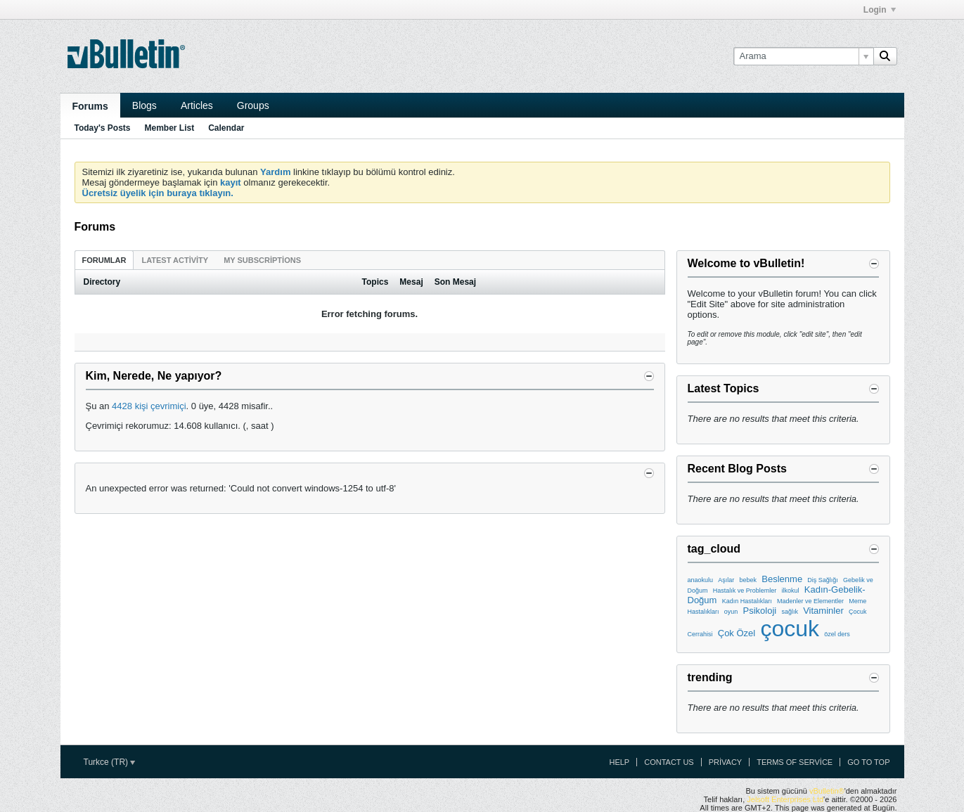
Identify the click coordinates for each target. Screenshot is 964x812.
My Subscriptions (262, 260)
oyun (731, 611)
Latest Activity (174, 260)
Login (879, 10)
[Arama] (803, 56)
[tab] (104, 259)
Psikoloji (760, 610)
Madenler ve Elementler (810, 601)
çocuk (789, 628)
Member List (170, 128)
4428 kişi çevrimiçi (149, 406)
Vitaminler (823, 610)
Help (619, 762)
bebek (748, 580)
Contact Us (669, 762)
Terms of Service (795, 762)
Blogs (144, 105)
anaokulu (701, 580)
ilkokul (790, 590)
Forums (90, 106)
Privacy (725, 762)
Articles (197, 105)
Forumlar (104, 260)
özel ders (837, 634)
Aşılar (726, 580)
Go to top (868, 762)
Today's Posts (103, 128)
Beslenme (781, 579)
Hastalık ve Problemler (745, 590)
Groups (253, 105)
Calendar (226, 128)
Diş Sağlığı (822, 580)
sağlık (789, 611)
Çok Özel (736, 633)
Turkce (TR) (110, 762)
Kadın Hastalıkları (747, 601)
